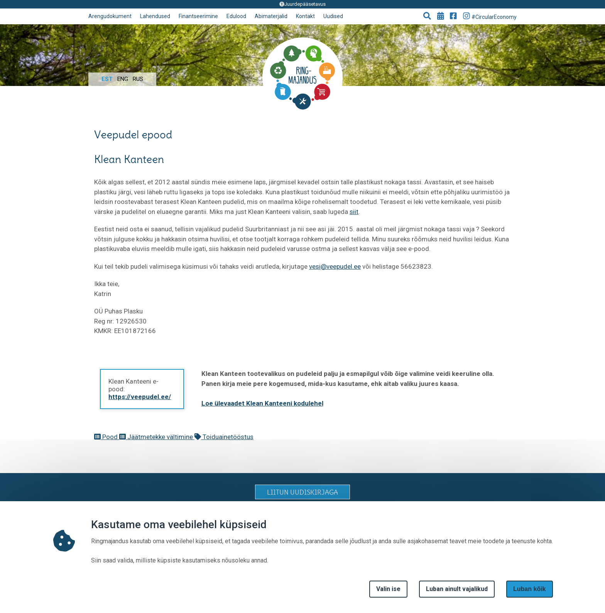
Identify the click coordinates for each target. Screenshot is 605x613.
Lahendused (155, 16)
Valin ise (388, 589)
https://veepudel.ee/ (139, 397)
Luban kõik (529, 589)
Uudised (333, 16)
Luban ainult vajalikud (457, 589)
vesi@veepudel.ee (335, 266)
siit (354, 212)
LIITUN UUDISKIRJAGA (302, 492)
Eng (122, 79)
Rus (138, 79)
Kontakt (305, 16)
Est (107, 79)
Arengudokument (110, 16)
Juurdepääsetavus (302, 4)
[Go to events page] (440, 16)
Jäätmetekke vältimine (156, 437)
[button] (427, 16)
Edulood (236, 16)
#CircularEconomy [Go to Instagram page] (490, 16)
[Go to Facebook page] (453, 16)
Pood (106, 437)
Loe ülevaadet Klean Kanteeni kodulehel (262, 403)
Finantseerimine (198, 16)
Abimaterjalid (271, 16)
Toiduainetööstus (223, 437)
